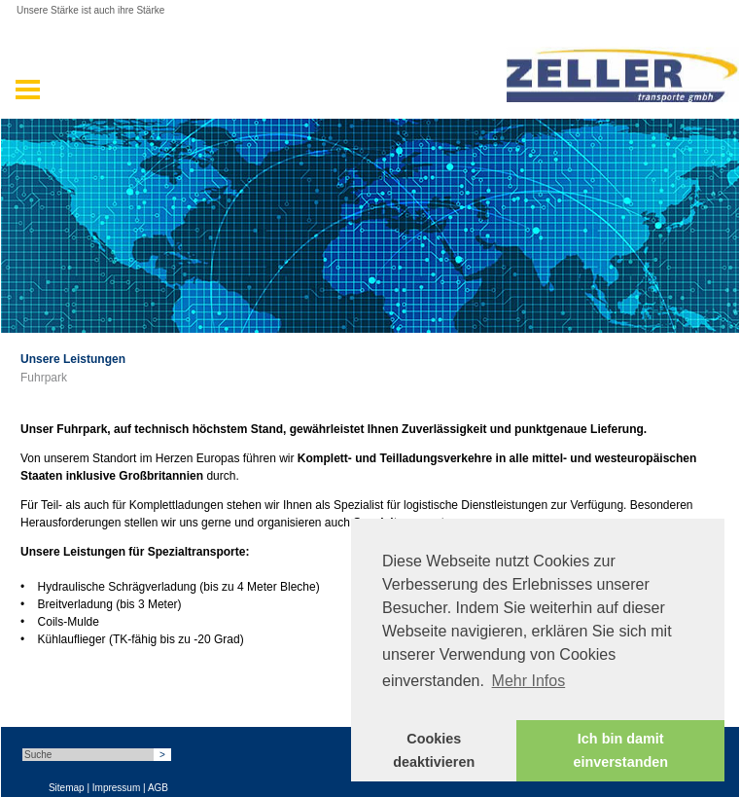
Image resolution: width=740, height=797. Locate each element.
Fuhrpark (43, 377)
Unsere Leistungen (72, 359)
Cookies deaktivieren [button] (434, 750)
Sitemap (67, 787)
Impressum (116, 787)
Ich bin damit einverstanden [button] (620, 750)
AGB (158, 787)
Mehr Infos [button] (529, 680)
